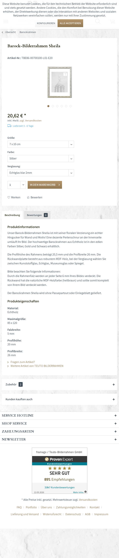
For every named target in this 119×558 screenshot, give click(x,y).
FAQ (19, 507)
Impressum (101, 514)
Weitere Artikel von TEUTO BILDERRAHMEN (35, 366)
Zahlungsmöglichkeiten (71, 507)
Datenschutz (73, 514)
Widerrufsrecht (52, 514)
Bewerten (34, 197)
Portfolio (31, 507)
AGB (87, 514)
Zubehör (14, 384)
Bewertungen (37, 215)
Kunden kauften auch (19, 399)
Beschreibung (12, 215)
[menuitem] (28, 32)
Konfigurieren (46, 23)
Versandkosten (88, 500)
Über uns (46, 507)
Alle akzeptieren (70, 23)
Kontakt (95, 507)
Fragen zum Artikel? (21, 362)
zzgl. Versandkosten (31, 120)
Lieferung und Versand (25, 514)
